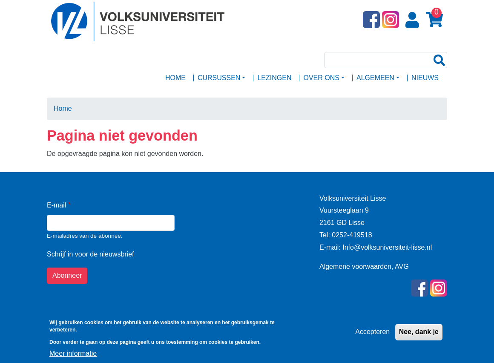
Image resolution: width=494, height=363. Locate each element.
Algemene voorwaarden (355, 266)
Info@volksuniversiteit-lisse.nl (386, 247)
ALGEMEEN (375, 77)
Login (414, 20)
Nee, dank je (419, 335)
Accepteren (372, 335)
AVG (402, 266)
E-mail (56, 205)
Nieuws (425, 77)
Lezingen (274, 77)
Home (175, 77)
